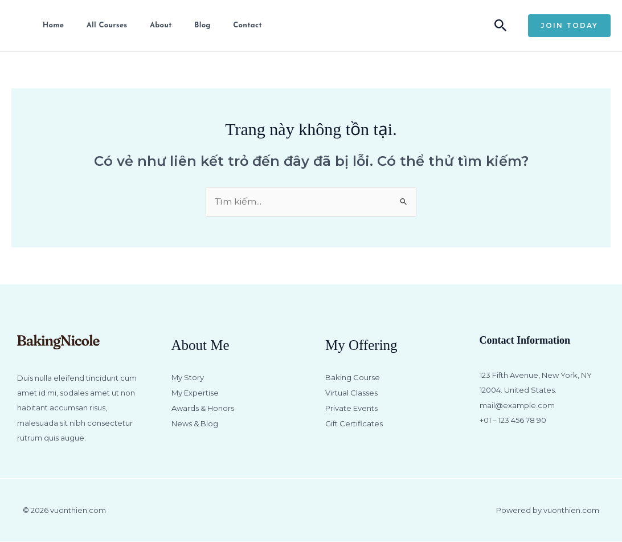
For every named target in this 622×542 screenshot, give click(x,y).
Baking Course (352, 377)
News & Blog (194, 422)
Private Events (351, 407)
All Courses (101, 25)
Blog (195, 25)
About (155, 25)
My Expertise (195, 392)
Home (49, 25)
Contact (238, 25)
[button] (501, 26)
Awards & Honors (202, 407)
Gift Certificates (354, 422)
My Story (187, 377)
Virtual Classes (351, 392)
